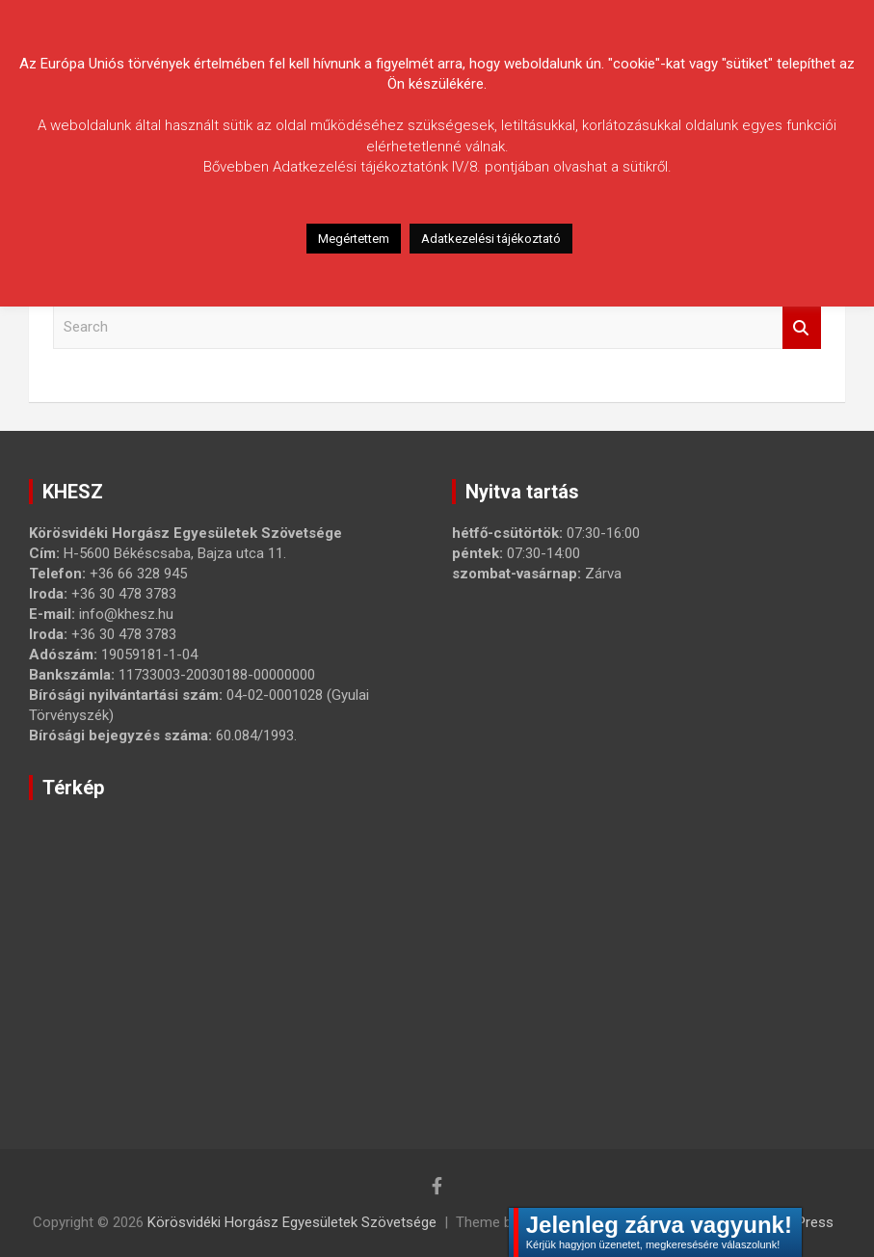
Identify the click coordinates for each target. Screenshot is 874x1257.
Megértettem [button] (353, 238)
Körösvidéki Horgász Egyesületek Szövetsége (292, 1222)
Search (801, 327)
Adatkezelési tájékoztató (491, 238)
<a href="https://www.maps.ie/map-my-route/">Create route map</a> (332, 947)
